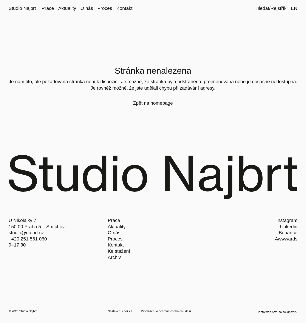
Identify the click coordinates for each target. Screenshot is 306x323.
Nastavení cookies (120, 311)
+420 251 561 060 (28, 239)
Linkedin (288, 226)
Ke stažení (119, 251)
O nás (114, 232)
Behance (288, 232)
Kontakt (116, 245)
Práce (114, 220)
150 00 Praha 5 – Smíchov (37, 226)
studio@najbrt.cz (26, 232)
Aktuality (117, 226)
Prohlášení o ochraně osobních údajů (166, 311)
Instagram (286, 220)
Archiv (114, 257)
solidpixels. (290, 312)
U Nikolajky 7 (22, 220)
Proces (115, 239)
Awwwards (286, 239)
